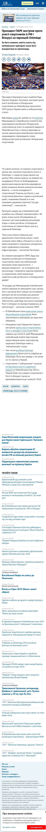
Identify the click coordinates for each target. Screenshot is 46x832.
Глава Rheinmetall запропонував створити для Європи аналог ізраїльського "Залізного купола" (22, 440)
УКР (37, 3)
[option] (23, 17)
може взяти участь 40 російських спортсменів (24, 313)
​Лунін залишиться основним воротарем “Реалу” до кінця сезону (20, 612)
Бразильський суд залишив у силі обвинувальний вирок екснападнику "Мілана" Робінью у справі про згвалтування (22, 482)
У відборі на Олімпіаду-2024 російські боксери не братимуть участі (19, 644)
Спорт (12, 27)
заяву (15, 117)
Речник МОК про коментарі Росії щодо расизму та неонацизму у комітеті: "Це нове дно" (21, 495)
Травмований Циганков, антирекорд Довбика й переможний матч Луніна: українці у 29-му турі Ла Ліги (20, 691)
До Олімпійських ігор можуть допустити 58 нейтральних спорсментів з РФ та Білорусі (21, 507)
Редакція (5, 771)
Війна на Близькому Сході (13, 8)
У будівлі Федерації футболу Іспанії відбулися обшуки (22, 542)
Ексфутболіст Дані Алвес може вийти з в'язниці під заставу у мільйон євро (23, 518)
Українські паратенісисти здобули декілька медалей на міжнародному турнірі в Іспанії (21, 633)
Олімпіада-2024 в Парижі (15, 391)
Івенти (4, 769)
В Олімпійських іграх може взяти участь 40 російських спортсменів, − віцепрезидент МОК (23, 735)
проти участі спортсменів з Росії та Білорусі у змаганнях (23, 329)
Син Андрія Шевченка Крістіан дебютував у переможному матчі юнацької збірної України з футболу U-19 (23, 530)
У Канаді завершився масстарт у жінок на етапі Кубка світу (23, 714)
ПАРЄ (25, 386)
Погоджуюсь (36, 827)
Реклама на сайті (8, 766)
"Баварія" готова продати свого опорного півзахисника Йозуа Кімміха (20, 676)
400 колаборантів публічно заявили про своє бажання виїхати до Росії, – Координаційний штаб (28, 19)
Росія (5, 386)
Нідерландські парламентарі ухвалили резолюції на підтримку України (20, 463)
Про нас (5, 764)
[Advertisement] (23, 156)
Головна (5, 27)
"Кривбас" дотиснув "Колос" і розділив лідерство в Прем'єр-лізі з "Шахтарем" (22, 754)
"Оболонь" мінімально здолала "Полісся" (23, 744)
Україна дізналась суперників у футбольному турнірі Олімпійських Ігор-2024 (22, 552)
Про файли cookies (9, 827)
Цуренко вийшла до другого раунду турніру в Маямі (22, 601)
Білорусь (15, 386)
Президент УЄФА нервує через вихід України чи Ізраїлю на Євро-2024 (22, 665)
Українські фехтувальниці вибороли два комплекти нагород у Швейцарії (23, 703)
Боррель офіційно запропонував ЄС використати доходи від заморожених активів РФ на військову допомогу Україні (21, 452)
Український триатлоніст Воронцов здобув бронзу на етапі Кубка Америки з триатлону (22, 724)
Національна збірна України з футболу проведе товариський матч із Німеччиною (21, 655)
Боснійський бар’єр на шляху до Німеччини (18, 577)
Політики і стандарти (10, 774)
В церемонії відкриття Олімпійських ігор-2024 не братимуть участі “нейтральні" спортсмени (23, 622)
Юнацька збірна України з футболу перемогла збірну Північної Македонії (23, 563)
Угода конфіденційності (11, 776)
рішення (39, 117)
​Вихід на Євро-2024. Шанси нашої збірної (19, 590)
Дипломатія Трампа (35, 8)
